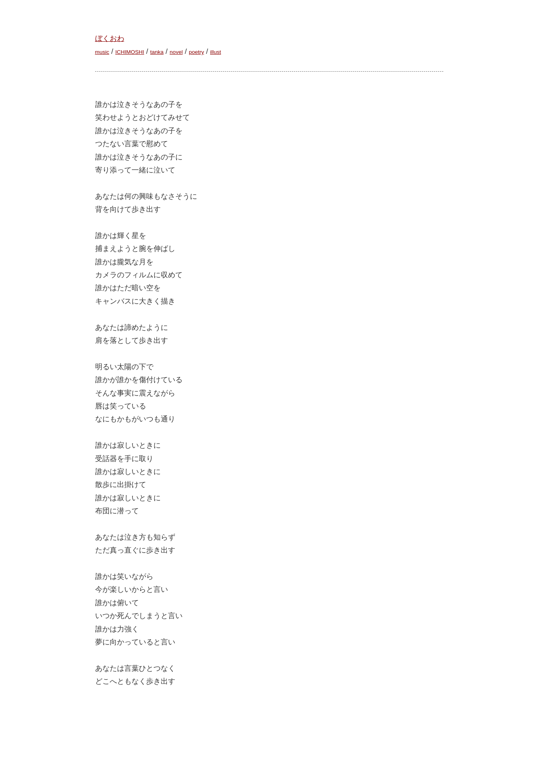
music (102, 52)
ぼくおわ (109, 38)
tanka (157, 52)
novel (176, 52)
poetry (196, 52)
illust (215, 52)
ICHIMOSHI (129, 52)
